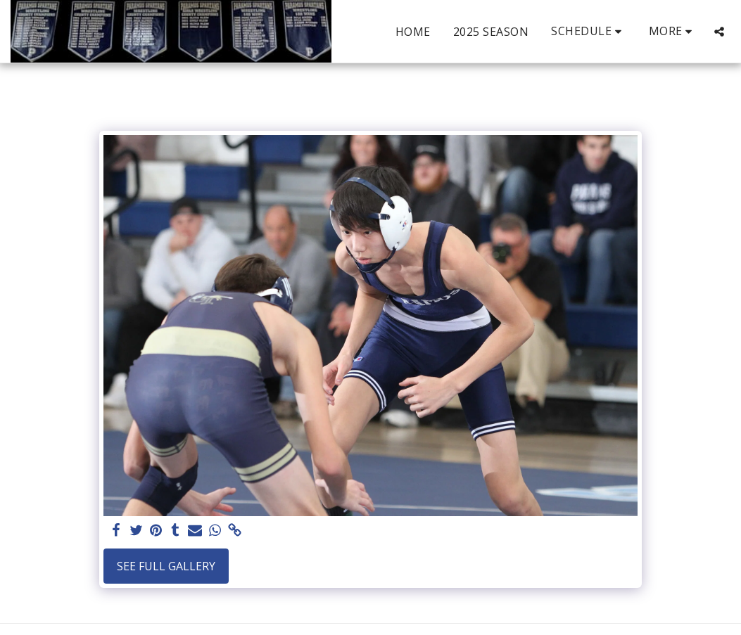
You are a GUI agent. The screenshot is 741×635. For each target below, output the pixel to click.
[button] (588, 31)
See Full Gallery (166, 566)
